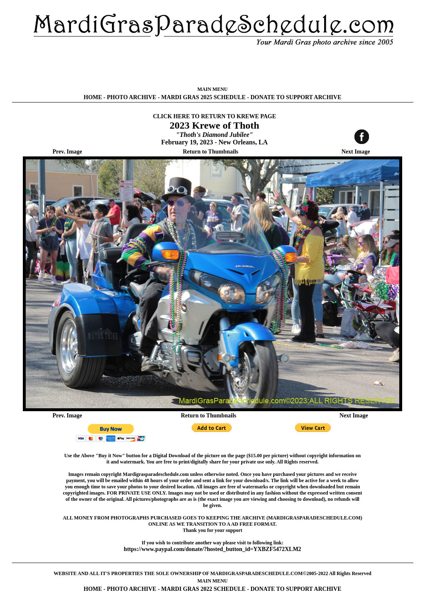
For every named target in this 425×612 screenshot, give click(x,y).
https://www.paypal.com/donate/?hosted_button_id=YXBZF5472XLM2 (212, 549)
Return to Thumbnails (210, 152)
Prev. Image (67, 152)
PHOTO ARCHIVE (131, 97)
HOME (93, 97)
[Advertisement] (212, 66)
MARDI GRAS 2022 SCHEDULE (203, 589)
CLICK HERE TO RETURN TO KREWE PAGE (214, 116)
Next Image (356, 152)
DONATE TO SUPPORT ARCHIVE (295, 97)
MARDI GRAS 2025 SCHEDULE (203, 97)
